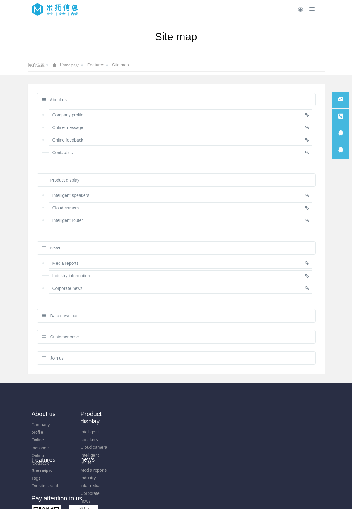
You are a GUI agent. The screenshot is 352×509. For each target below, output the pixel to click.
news (51, 247)
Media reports (119, 424)
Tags (147, 432)
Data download (60, 315)
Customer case (60, 336)
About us (54, 99)
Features (95, 64)
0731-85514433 (280, 428)
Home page (69, 65)
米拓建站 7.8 (187, 495)
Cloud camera (82, 447)
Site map (120, 64)
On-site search (157, 439)
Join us (53, 358)
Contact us (42, 470)
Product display (61, 180)
